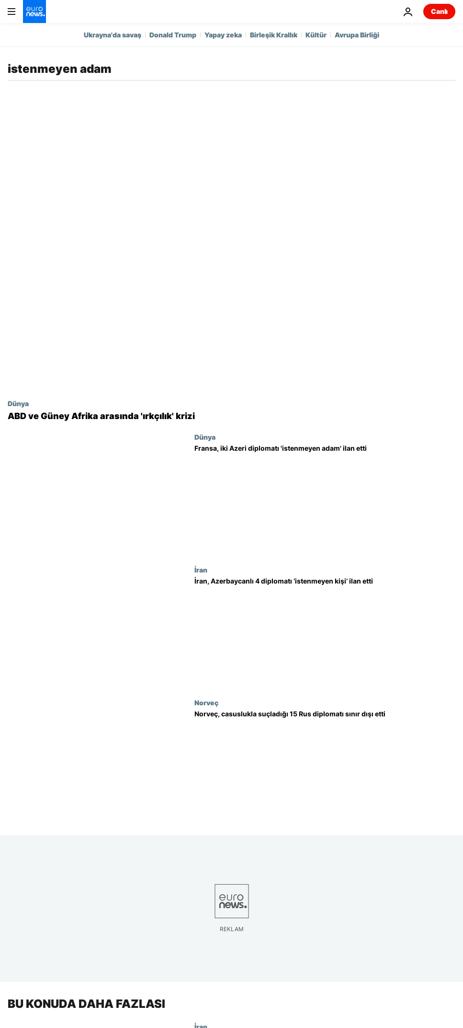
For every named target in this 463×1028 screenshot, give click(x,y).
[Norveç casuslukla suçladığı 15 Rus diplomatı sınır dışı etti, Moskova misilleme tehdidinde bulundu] (324, 765)
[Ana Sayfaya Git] (34, 11)
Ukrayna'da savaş (112, 35)
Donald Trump (172, 35)
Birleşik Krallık (273, 35)
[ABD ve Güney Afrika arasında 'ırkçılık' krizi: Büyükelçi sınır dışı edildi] (231, 416)
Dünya (18, 403)
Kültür (316, 35)
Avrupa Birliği (357, 35)
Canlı (439, 11)
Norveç (206, 702)
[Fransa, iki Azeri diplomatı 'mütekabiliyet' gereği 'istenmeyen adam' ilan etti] (324, 499)
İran (200, 569)
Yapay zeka (223, 35)
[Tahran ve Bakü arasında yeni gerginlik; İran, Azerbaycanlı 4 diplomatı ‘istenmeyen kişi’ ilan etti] (324, 632)
